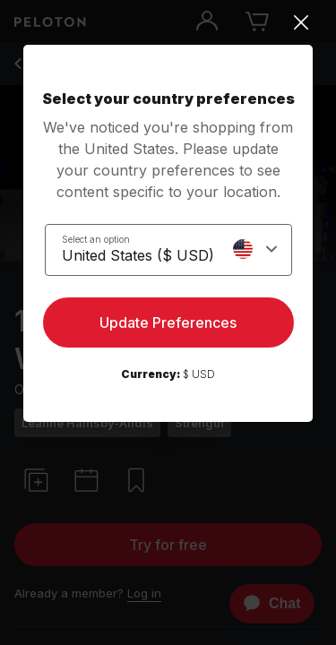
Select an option (96, 239)
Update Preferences (168, 322)
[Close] (168, 22)
